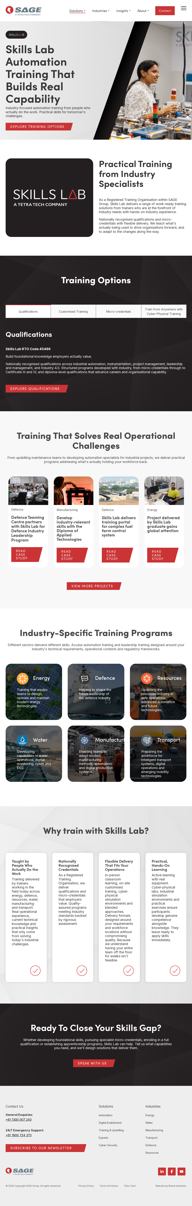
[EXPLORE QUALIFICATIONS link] (35, 389)
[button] (183, 8)
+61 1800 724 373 (19, 1135)
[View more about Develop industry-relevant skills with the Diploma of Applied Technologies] (74, 490)
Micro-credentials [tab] (118, 311)
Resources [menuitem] (152, 1152)
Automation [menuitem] (105, 1115)
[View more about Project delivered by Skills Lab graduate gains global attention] (164, 490)
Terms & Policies (110, 1186)
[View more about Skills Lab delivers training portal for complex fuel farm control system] (119, 490)
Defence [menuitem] (151, 1145)
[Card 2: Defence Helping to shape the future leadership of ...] (96, 692)
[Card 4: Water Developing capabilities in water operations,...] (34, 754)
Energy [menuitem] (150, 1115)
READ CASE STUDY (22, 554)
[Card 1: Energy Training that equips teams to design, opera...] (34, 692)
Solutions (77, 10)
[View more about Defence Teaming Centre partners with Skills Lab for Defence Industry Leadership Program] (28, 490)
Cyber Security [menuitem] (108, 1145)
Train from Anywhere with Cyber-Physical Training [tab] (164, 311)
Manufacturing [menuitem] (154, 1130)
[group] (28, 522)
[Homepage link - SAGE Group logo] (20, 1173)
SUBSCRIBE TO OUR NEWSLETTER (41, 1148)
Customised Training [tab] (73, 311)
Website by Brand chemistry (170, 1186)
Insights (123, 10)
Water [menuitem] (149, 1122)
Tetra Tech (131, 1186)
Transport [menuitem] (152, 1137)
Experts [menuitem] (103, 1137)
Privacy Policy (87, 1186)
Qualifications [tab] (28, 311)
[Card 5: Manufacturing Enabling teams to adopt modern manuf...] (96, 754)
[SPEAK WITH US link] (92, 1063)
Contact (165, 11)
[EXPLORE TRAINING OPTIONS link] (37, 126)
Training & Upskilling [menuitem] (111, 1130)
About (143, 10)
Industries (101, 10)
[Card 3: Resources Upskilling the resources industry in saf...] (158, 692)
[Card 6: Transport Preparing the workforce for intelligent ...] (158, 754)
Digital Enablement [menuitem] (110, 1122)
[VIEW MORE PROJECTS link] (92, 586)
